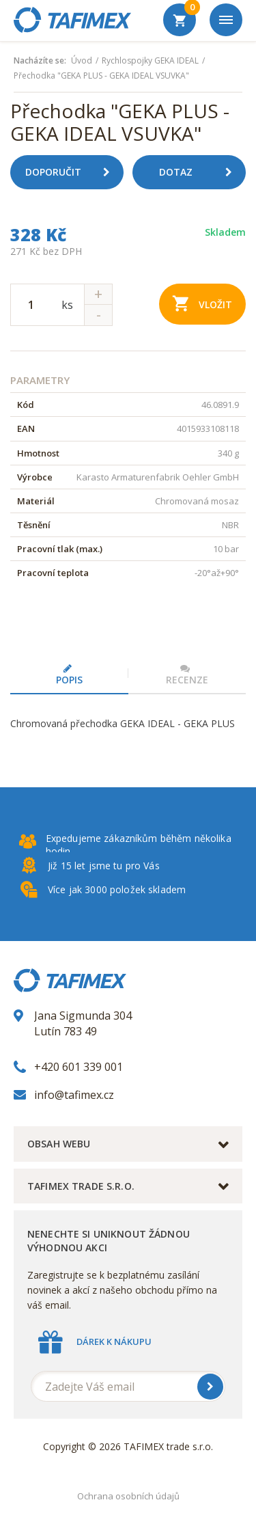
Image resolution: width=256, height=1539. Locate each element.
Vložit (202, 303)
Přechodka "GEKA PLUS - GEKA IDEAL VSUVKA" (101, 76)
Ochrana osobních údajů (128, 1496)
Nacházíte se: (40, 61)
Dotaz (200, 172)
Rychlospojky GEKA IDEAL (150, 61)
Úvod (81, 61)
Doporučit (72, 172)
